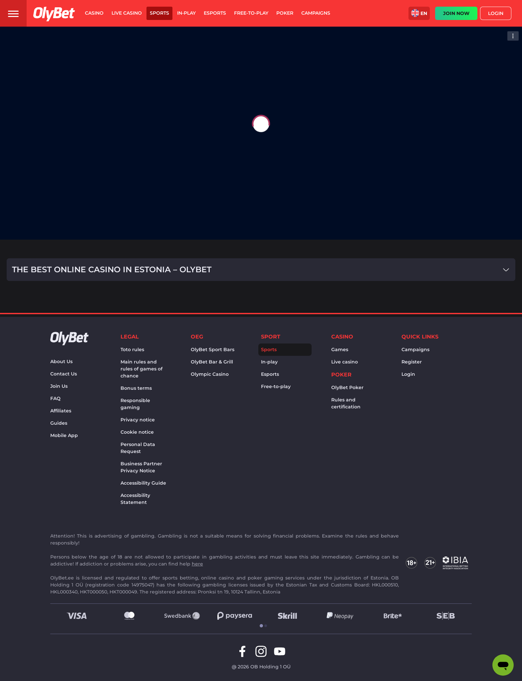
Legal (130, 337)
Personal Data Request (138, 447)
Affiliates (60, 411)
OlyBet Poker (347, 387)
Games (339, 349)
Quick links (419, 337)
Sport (270, 337)
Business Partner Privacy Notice (141, 467)
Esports (270, 374)
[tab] (258, 626)
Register (411, 362)
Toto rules (132, 349)
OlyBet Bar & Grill (212, 362)
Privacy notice (138, 420)
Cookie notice (137, 432)
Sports (269, 349)
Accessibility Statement (135, 498)
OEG (197, 337)
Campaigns (415, 349)
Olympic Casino (210, 374)
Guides (58, 423)
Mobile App (64, 435)
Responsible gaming (135, 403)
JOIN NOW (456, 13)
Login (495, 13)
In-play (269, 362)
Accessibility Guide (143, 483)
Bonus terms (136, 388)
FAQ (55, 398)
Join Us (59, 386)
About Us (61, 361)
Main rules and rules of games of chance (141, 369)
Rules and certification (346, 403)
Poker (341, 374)
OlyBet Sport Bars (212, 349)
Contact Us (63, 374)
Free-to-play (276, 386)
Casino (342, 337)
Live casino (344, 362)
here (197, 564)
